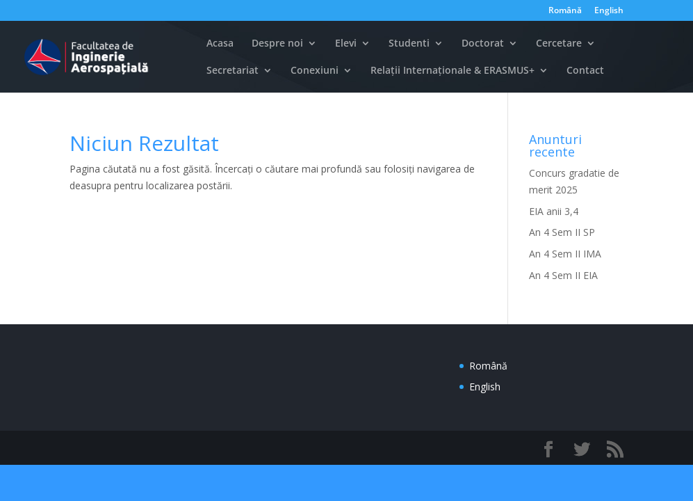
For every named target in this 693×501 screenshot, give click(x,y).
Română (565, 11)
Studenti (409, 43)
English (608, 11)
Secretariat (232, 71)
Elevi (346, 43)
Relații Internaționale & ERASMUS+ (452, 71)
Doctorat (483, 43)
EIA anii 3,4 (553, 211)
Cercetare (559, 43)
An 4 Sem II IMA (565, 253)
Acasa (220, 43)
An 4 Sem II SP (562, 232)
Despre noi (277, 43)
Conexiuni (315, 71)
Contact (585, 71)
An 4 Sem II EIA (563, 275)
